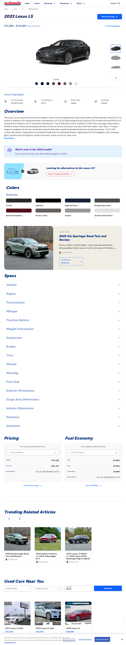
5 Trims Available (113, 26)
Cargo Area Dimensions (63, 399)
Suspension (63, 337)
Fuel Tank (63, 382)
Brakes (63, 346)
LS (22, 9)
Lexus (15, 9)
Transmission (63, 302)
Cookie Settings (85, 639)
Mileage (63, 311)
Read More (9, 138)
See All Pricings (33, 486)
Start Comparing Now (60, 174)
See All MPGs (93, 486)
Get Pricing (110, 16)
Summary (63, 417)
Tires (63, 355)
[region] (63, 639)
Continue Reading (71, 261)
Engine (63, 293)
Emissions (63, 426)
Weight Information (63, 329)
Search (108, 588)
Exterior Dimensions (63, 390)
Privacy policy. (69, 640)
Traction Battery (63, 320)
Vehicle (63, 285)
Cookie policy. (10, 642)
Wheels (63, 364)
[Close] (122, 639)
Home (6, 9)
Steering (63, 373)
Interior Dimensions (63, 408)
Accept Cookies (102, 639)
